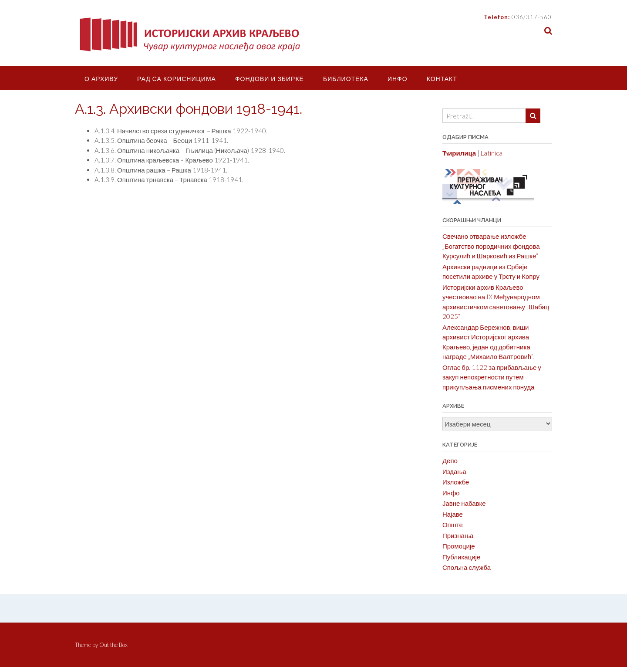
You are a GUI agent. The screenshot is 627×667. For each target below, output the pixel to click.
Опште (452, 524)
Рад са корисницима (176, 78)
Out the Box (113, 644)
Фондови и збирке (269, 78)
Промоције (458, 546)
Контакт (442, 78)
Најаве (452, 514)
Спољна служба (466, 567)
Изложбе (455, 482)
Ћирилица (459, 153)
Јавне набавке (464, 503)
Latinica (491, 153)
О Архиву (101, 78)
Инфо (398, 78)
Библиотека (345, 78)
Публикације (461, 557)
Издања (454, 471)
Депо (450, 460)
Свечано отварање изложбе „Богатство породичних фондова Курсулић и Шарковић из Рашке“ (491, 246)
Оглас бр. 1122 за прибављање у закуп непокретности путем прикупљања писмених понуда (491, 377)
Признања (458, 535)
